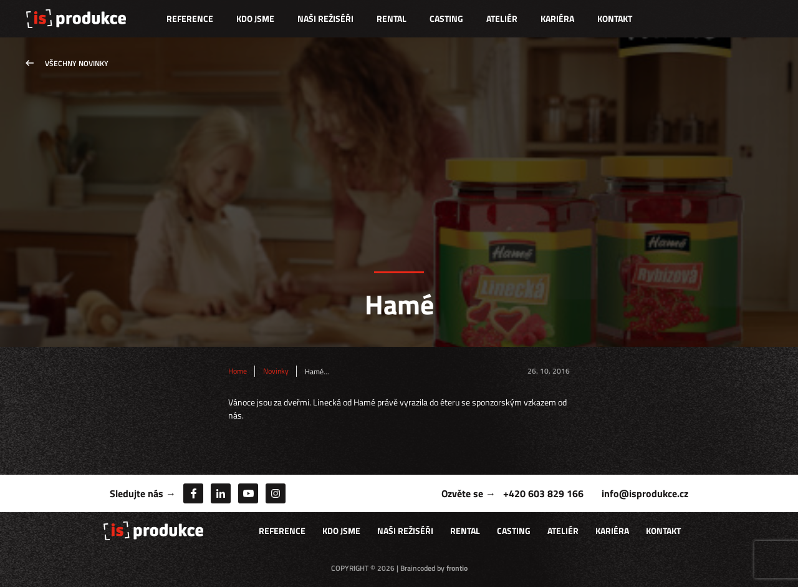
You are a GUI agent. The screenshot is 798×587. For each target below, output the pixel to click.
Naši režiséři (325, 18)
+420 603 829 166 (543, 493)
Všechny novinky (76, 63)
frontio (457, 568)
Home (237, 371)
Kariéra (557, 18)
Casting (446, 18)
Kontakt (614, 18)
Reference (189, 18)
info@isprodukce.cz (645, 493)
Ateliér (501, 18)
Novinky (276, 371)
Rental (391, 18)
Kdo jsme (255, 18)
